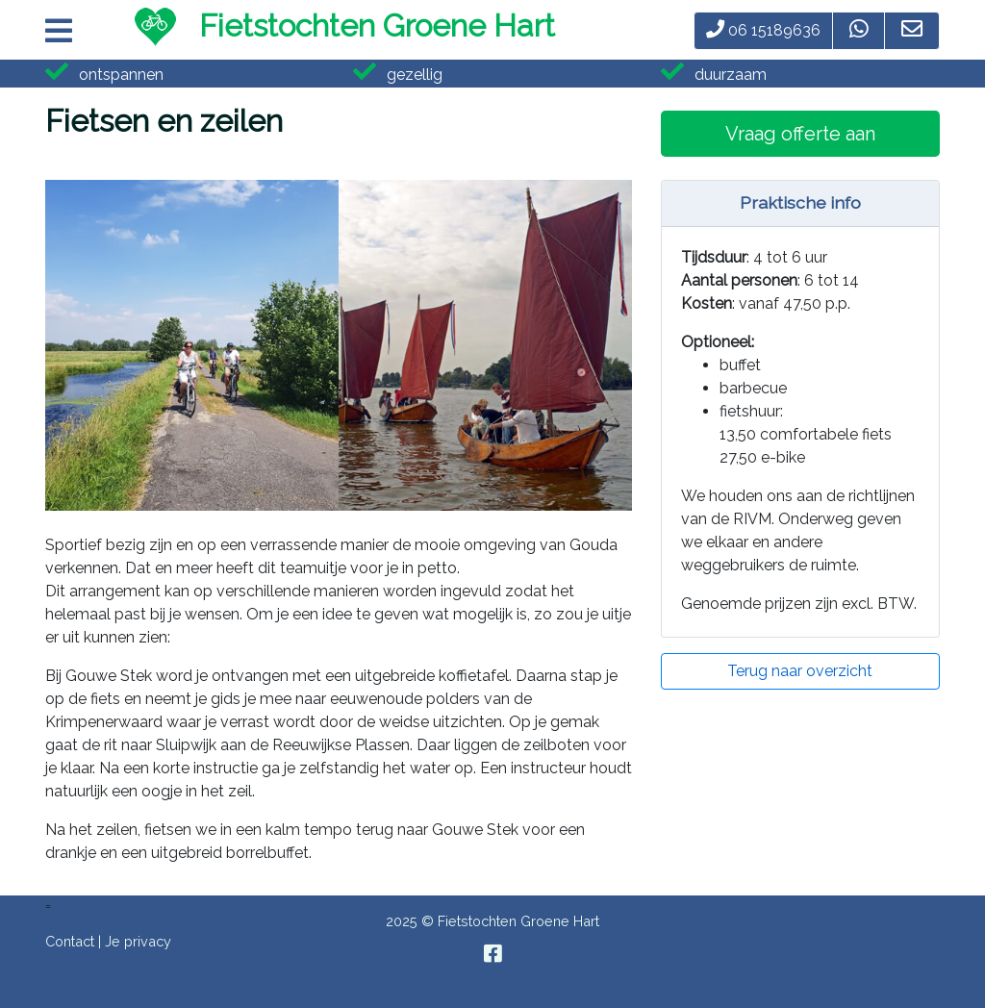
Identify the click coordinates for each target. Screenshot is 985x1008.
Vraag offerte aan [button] (800, 133)
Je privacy (138, 941)
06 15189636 (763, 30)
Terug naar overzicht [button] (799, 671)
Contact (69, 941)
